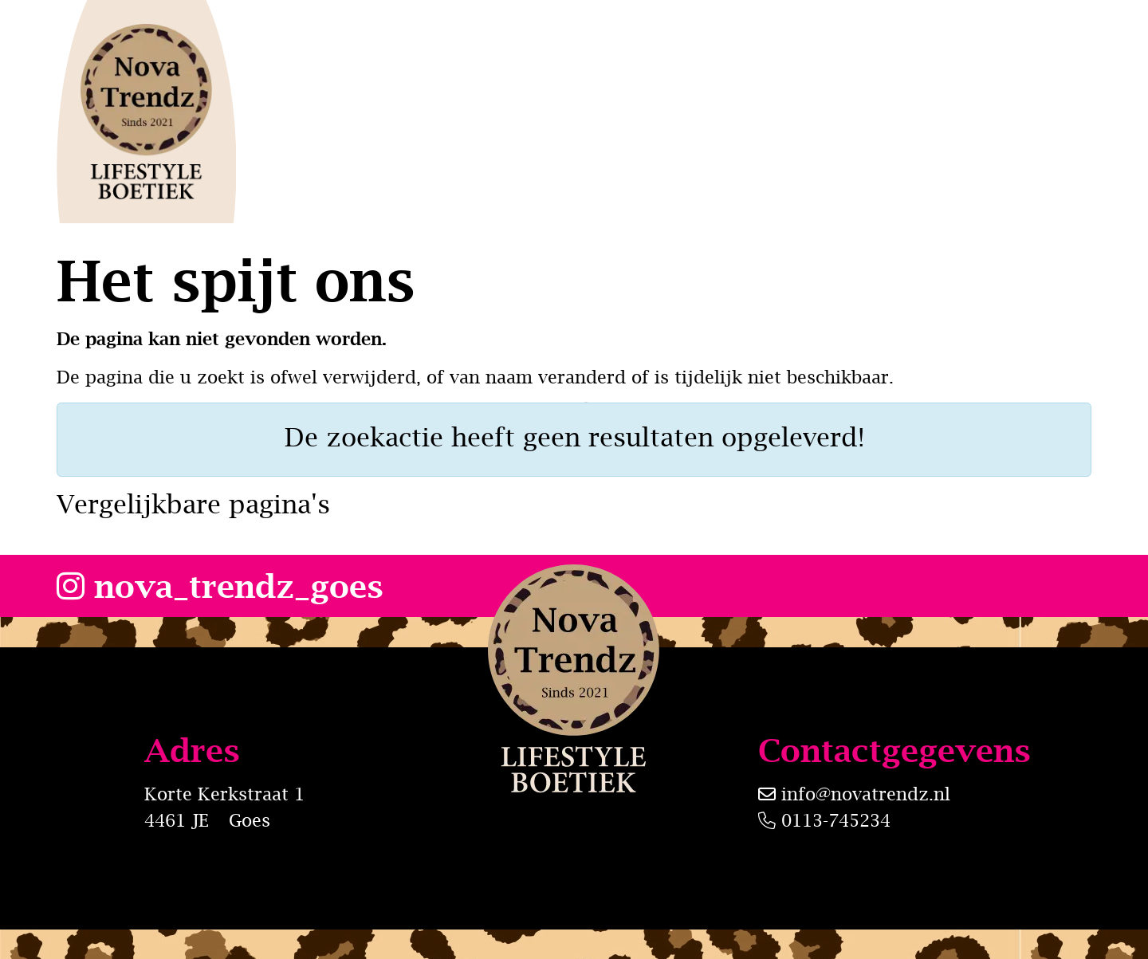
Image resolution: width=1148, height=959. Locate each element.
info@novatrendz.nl (865, 794)
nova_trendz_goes (220, 585)
